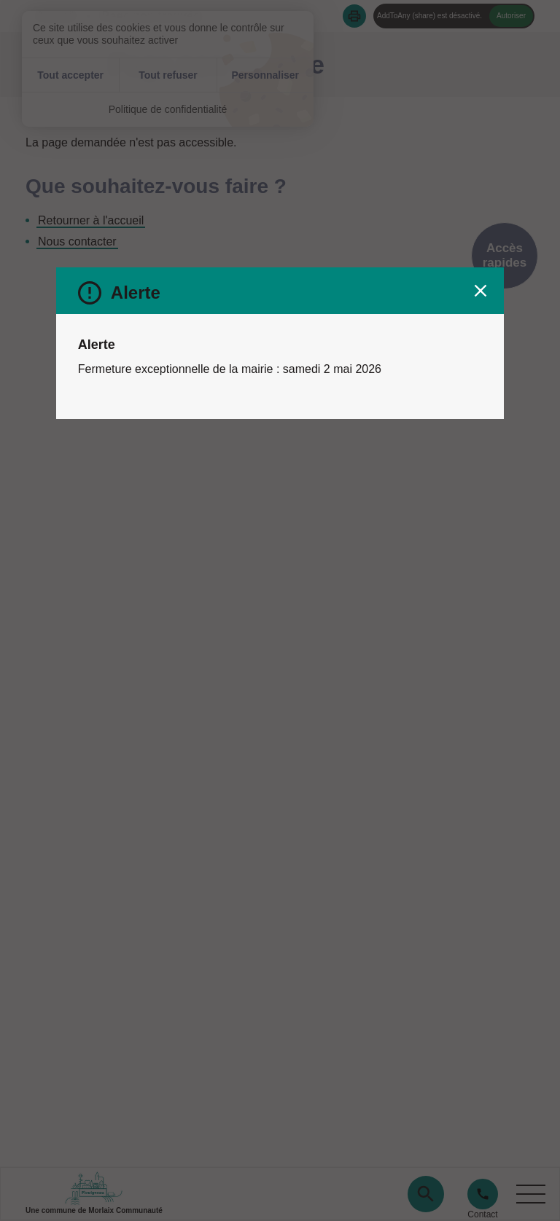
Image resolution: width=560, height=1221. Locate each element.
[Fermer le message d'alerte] (480, 290)
